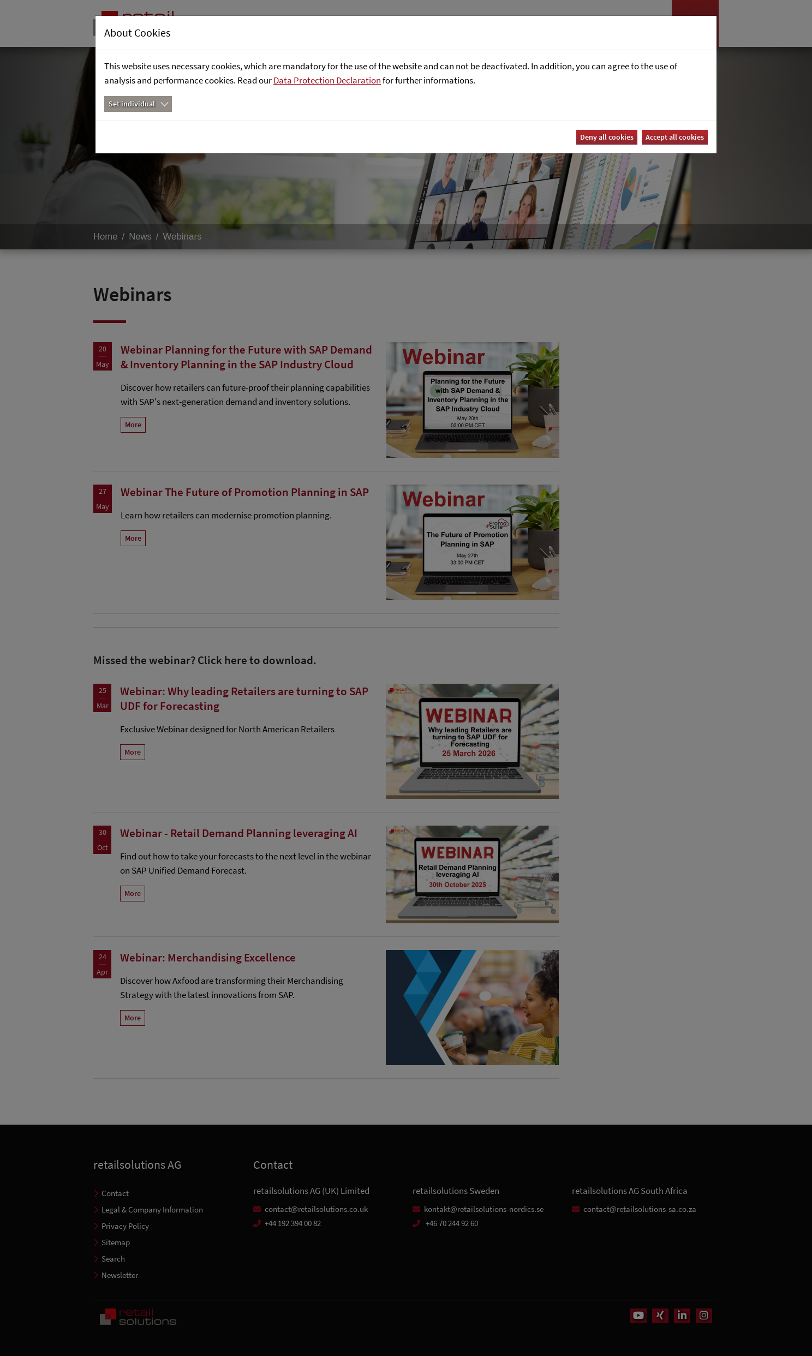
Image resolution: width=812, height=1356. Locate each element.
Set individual (132, 104)
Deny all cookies (607, 137)
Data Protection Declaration (327, 80)
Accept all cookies (675, 137)
